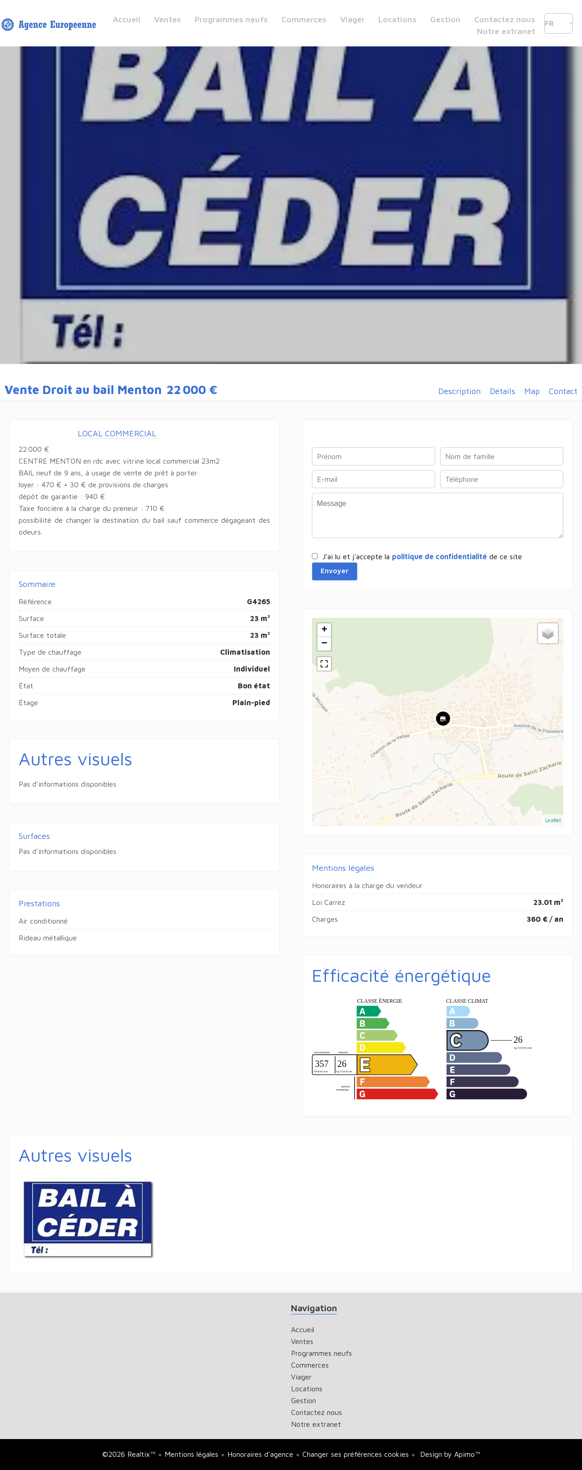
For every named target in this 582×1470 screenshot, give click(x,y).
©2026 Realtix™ (129, 1454)
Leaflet (553, 820)
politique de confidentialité (439, 556)
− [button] (324, 644)
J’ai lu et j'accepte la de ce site (422, 556)
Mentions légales (191, 1454)
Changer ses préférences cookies (355, 1454)
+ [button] (324, 630)
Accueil (50, 25)
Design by (449, 1454)
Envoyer (334, 571)
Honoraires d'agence (260, 1454)
